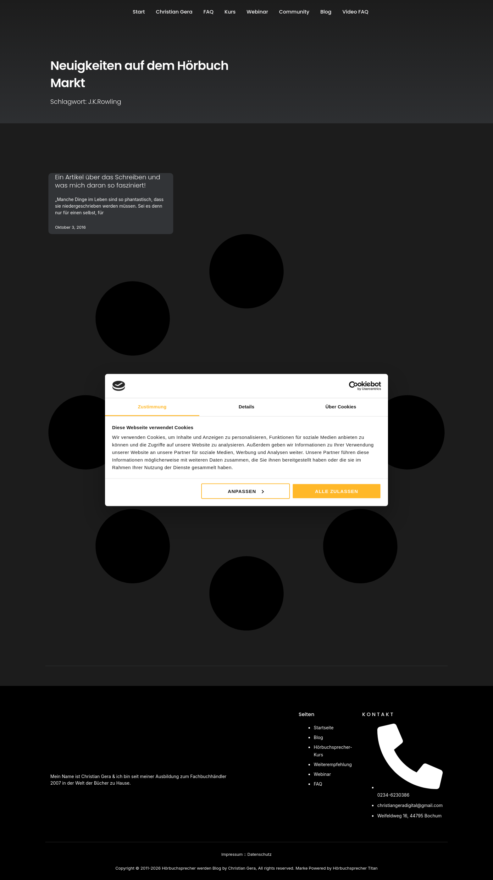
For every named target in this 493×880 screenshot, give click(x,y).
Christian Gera (174, 11)
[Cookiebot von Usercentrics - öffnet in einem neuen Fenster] (353, 385)
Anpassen (245, 491)
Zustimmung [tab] (152, 406)
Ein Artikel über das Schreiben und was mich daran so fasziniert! (107, 181)
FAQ (208, 11)
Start (139, 11)
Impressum (232, 854)
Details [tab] (246, 406)
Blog (325, 11)
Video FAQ (355, 11)
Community (294, 11)
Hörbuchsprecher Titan (355, 868)
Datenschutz (259, 854)
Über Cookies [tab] (340, 406)
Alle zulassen (336, 491)
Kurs (229, 11)
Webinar (257, 11)
